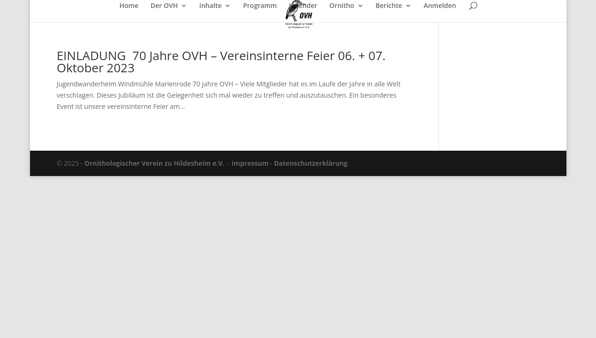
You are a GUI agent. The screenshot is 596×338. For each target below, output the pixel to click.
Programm (260, 6)
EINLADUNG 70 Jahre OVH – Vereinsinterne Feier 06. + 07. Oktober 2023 (221, 61)
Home (129, 6)
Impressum (249, 163)
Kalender (303, 6)
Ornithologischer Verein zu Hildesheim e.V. (154, 163)
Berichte (388, 6)
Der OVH (164, 6)
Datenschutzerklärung (311, 163)
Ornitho (341, 6)
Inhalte (210, 6)
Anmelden (440, 6)
